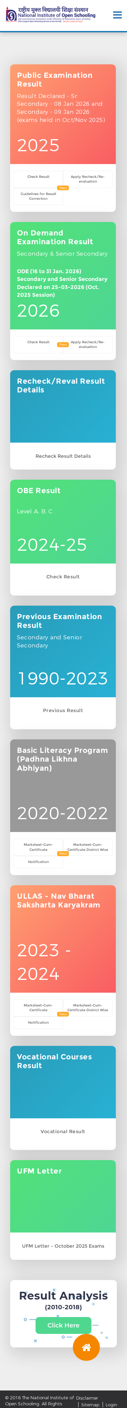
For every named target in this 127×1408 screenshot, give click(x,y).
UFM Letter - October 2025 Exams (63, 1246)
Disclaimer (87, 1398)
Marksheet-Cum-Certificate (38, 847)
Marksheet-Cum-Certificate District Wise (87, 847)
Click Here (63, 1325)
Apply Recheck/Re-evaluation (88, 179)
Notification (38, 862)
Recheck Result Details (63, 456)
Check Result (38, 176)
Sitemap (90, 1404)
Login (111, 1404)
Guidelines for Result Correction (38, 196)
